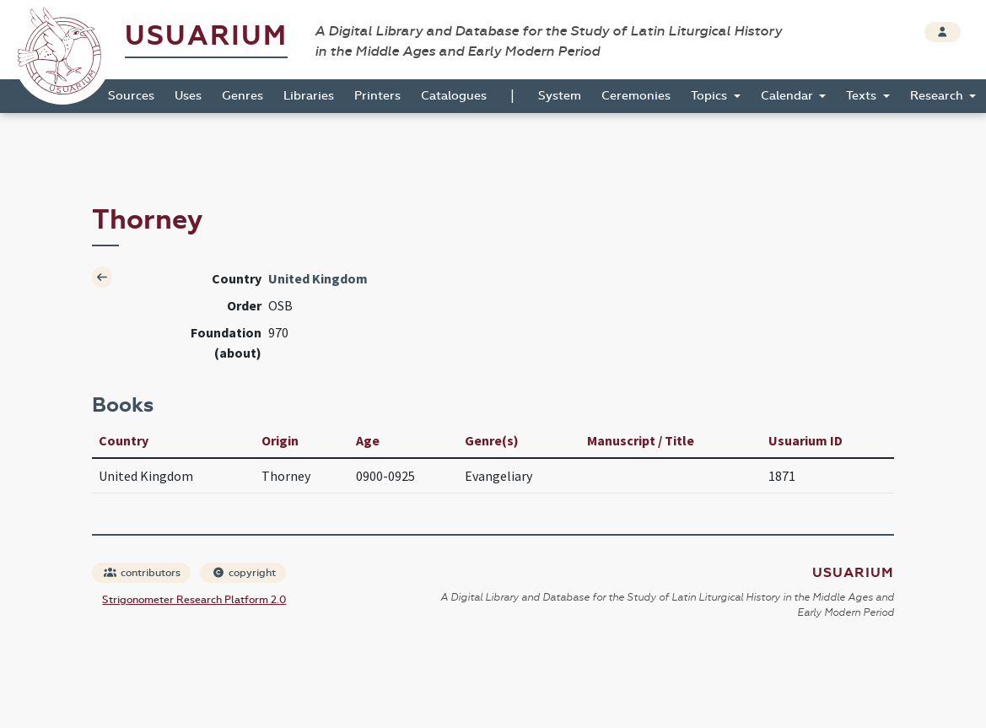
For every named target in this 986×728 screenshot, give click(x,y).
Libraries (308, 96)
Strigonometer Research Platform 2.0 (194, 600)
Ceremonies (636, 96)
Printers (377, 96)
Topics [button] (710, 96)
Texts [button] (863, 96)
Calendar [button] (788, 96)
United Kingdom (318, 278)
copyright (244, 573)
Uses (188, 96)
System (559, 96)
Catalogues (454, 96)
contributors (142, 573)
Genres (242, 96)
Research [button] (938, 96)
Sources (131, 96)
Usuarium (206, 35)
